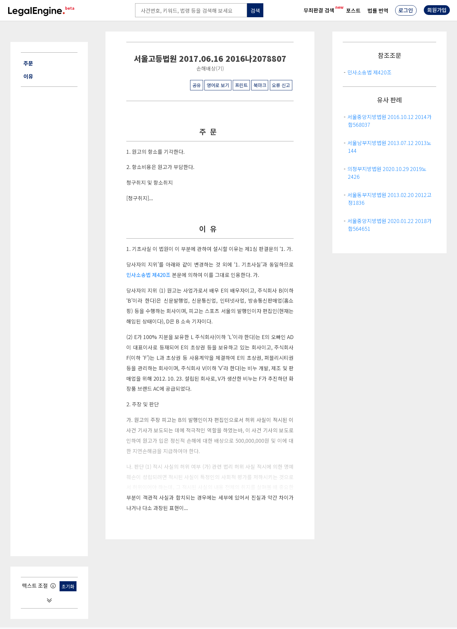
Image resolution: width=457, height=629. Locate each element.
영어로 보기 (218, 85)
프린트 (241, 85)
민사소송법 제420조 (148, 275)
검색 (255, 10)
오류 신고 (281, 85)
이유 (28, 76)
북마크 (260, 85)
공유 (196, 85)
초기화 (68, 586)
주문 (28, 63)
